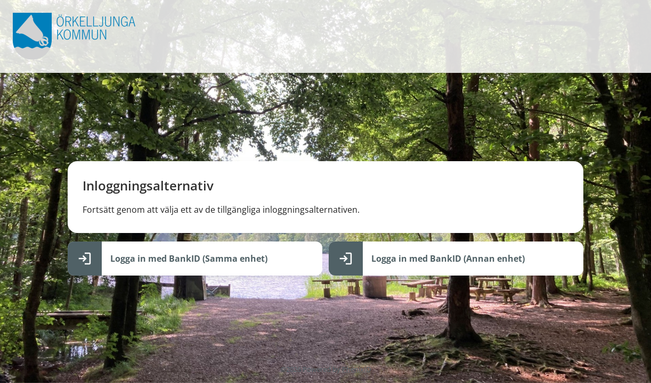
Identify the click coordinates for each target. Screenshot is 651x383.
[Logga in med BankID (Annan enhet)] (456, 259)
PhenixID (356, 369)
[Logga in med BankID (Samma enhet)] (195, 259)
